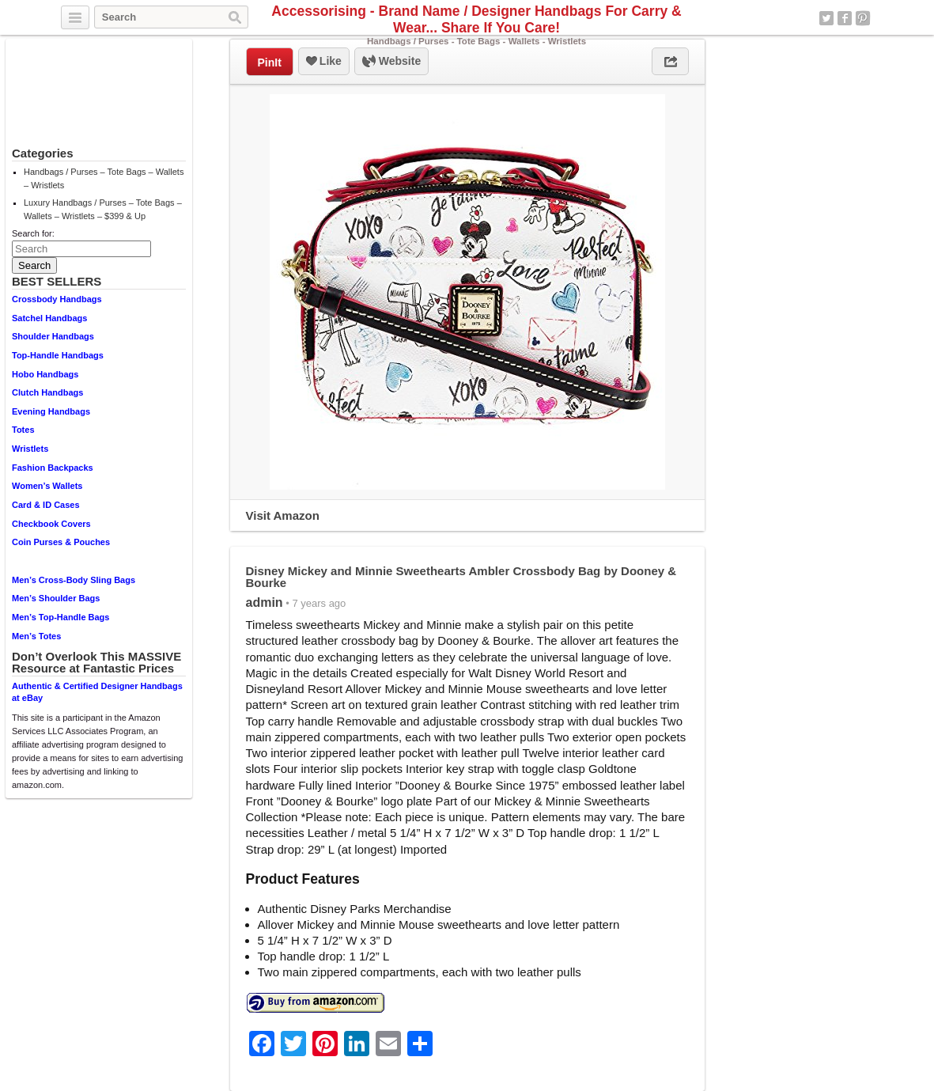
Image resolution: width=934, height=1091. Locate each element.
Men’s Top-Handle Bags (60, 617)
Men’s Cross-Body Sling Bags (73, 580)
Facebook (845, 18)
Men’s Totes (36, 636)
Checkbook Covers (51, 523)
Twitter (826, 18)
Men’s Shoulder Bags (56, 598)
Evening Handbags (51, 411)
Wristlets (30, 448)
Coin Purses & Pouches (61, 542)
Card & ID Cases (46, 505)
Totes (23, 429)
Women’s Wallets (47, 486)
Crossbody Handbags (57, 299)
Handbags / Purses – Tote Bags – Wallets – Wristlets (103, 178)
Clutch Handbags (47, 392)
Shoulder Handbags (53, 336)
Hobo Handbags (45, 374)
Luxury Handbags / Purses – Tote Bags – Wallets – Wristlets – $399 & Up (103, 209)
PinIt (270, 62)
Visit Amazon (283, 515)
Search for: (33, 233)
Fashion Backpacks (52, 467)
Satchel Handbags (49, 318)
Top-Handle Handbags (58, 355)
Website (391, 62)
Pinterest (863, 18)
